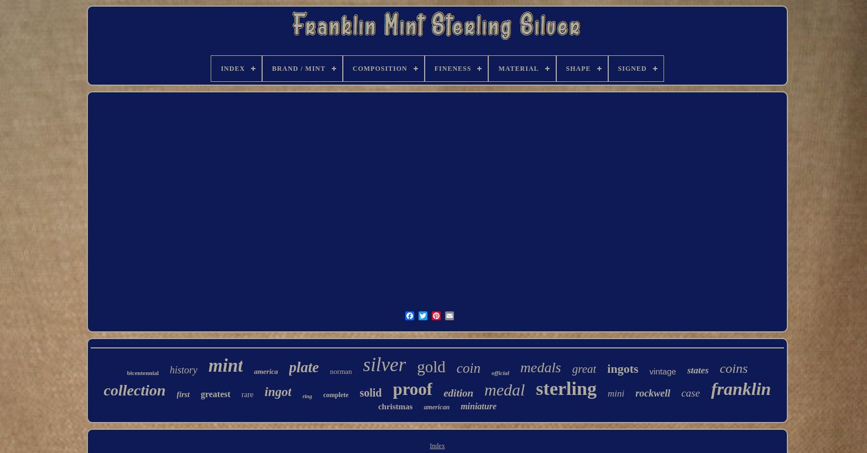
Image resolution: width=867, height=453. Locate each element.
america (266, 371)
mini (616, 393)
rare (248, 394)
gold (431, 367)
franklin (741, 389)
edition (458, 393)
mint (225, 366)
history (183, 370)
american (437, 407)
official (500, 372)
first (183, 394)
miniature (479, 406)
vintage (663, 371)
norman (341, 371)
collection (135, 390)
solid (370, 393)
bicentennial (143, 372)
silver (384, 365)
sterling (566, 388)
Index (437, 446)
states (698, 370)
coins (734, 368)
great (584, 369)
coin (468, 368)
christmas (395, 406)
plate (304, 367)
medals (540, 368)
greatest (216, 394)
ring (307, 396)
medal (504, 390)
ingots (622, 369)
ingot (278, 392)
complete (335, 395)
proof (412, 389)
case (690, 393)
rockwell (652, 393)
